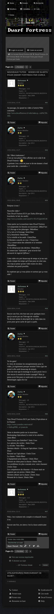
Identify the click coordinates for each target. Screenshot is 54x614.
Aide (37, 9)
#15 (46, 356)
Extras (10, 15)
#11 (46, 103)
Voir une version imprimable (22, 557)
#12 (46, 150)
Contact (13, 590)
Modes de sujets (38, 72)
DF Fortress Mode (13, 57)
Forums (24, 3)
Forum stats (15, 597)
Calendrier (25, 9)
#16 (46, 414)
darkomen (22, 81)
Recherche (38, 3)
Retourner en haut (17, 601)
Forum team (15, 594)
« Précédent (19, 67)
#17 (46, 511)
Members (11, 9)
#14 (46, 308)
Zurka (20, 128)
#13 (46, 200)
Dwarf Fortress (40, 54)
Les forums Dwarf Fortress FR (21, 54)
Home (10, 3)
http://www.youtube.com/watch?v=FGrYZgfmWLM (27, 219)
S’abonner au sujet (19, 561)
